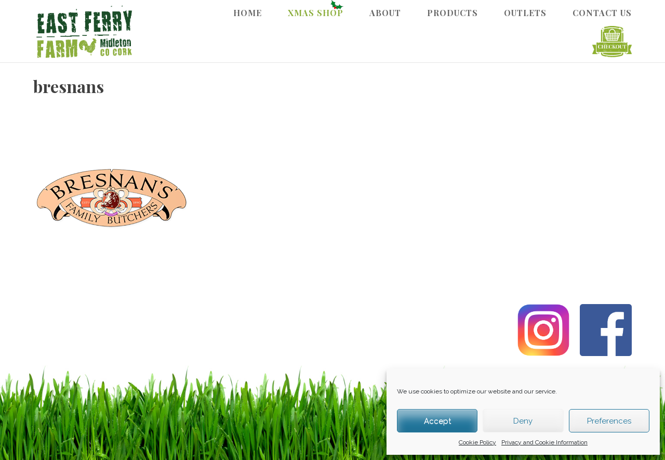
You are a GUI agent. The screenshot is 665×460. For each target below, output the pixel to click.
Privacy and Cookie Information (544, 442)
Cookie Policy (477, 442)
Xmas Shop (315, 12)
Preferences (609, 421)
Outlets (525, 12)
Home (247, 12)
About (385, 12)
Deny (523, 421)
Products (452, 12)
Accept (437, 421)
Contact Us (602, 12)
